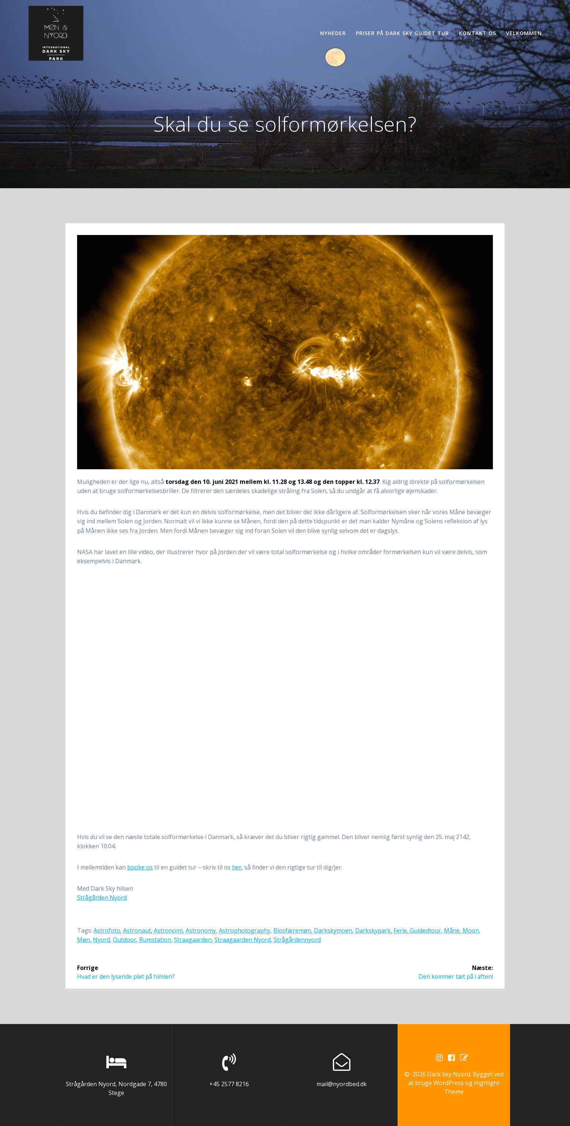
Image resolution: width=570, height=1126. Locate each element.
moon (471, 930)
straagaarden (193, 940)
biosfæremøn (292, 930)
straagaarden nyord (242, 940)
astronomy (201, 930)
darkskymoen (333, 930)
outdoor (124, 940)
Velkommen (524, 33)
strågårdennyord (297, 940)
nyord (101, 940)
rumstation (155, 940)
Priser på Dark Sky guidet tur (402, 33)
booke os (140, 867)
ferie (400, 930)
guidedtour (425, 930)
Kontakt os (477, 33)
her (237, 867)
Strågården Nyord (102, 898)
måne (452, 930)
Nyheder (333, 33)
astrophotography (244, 930)
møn (83, 940)
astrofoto (107, 930)
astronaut (137, 930)
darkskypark (373, 930)
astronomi (168, 930)
